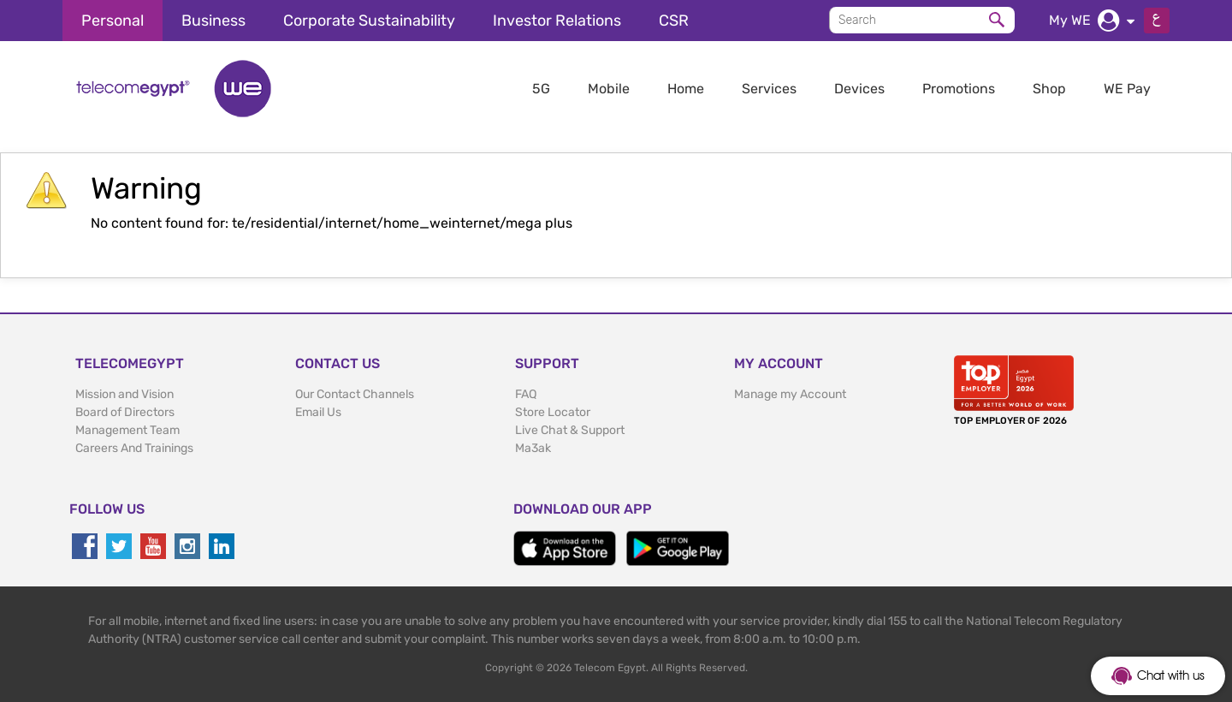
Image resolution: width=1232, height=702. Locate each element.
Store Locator (552, 412)
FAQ (525, 394)
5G (541, 88)
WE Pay (1127, 88)
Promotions (958, 88)
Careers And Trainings (134, 448)
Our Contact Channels (354, 394)
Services (769, 88)
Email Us (318, 412)
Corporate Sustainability (369, 20)
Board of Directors (125, 412)
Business (213, 20)
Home (685, 88)
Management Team (127, 430)
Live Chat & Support (570, 430)
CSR (674, 20)
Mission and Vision (124, 394)
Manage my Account (790, 394)
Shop (1049, 88)
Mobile (609, 88)
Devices (859, 88)
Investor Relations (557, 20)
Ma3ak (533, 448)
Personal (112, 20)
